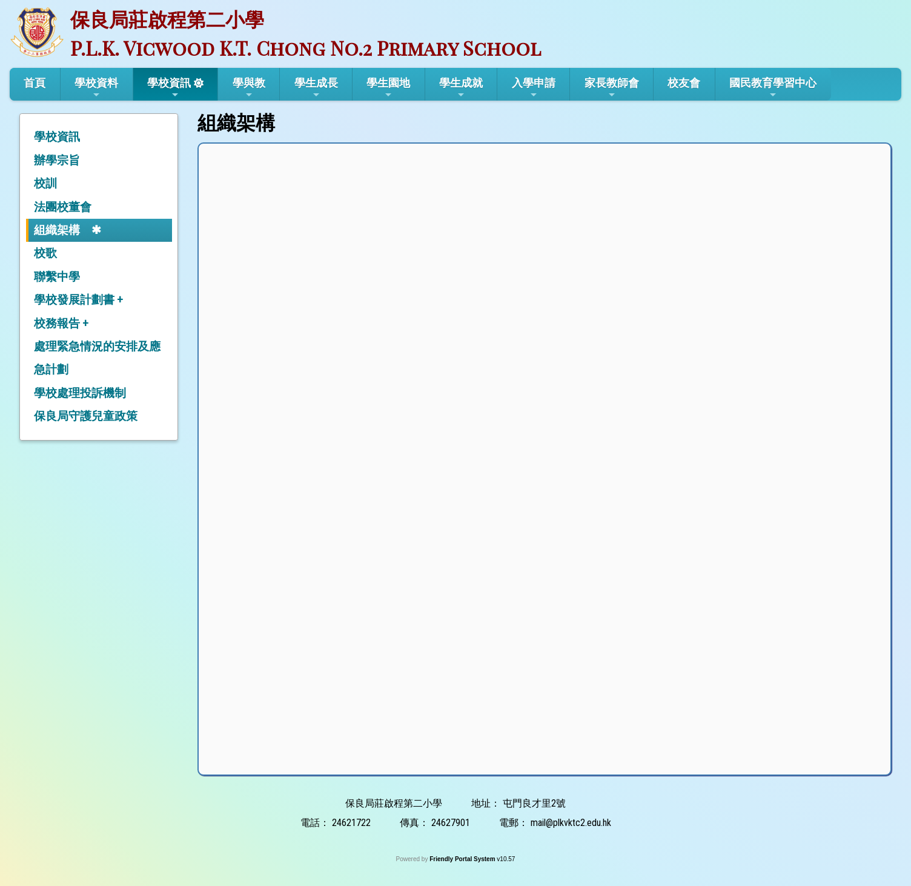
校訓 (45, 183)
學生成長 (316, 87)
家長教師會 (612, 87)
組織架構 (57, 230)
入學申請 (533, 87)
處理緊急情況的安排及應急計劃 (97, 357)
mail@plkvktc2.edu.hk (571, 822)
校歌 (45, 253)
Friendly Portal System (463, 859)
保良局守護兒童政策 (85, 416)
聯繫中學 (57, 277)
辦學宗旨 (57, 160)
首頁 (34, 82)
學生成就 (461, 87)
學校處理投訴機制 (80, 393)
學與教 (249, 87)
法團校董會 (62, 207)
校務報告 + (61, 323)
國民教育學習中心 (773, 87)
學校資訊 (169, 87)
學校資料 (96, 87)
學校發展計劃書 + (78, 300)
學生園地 (388, 87)
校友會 (684, 82)
